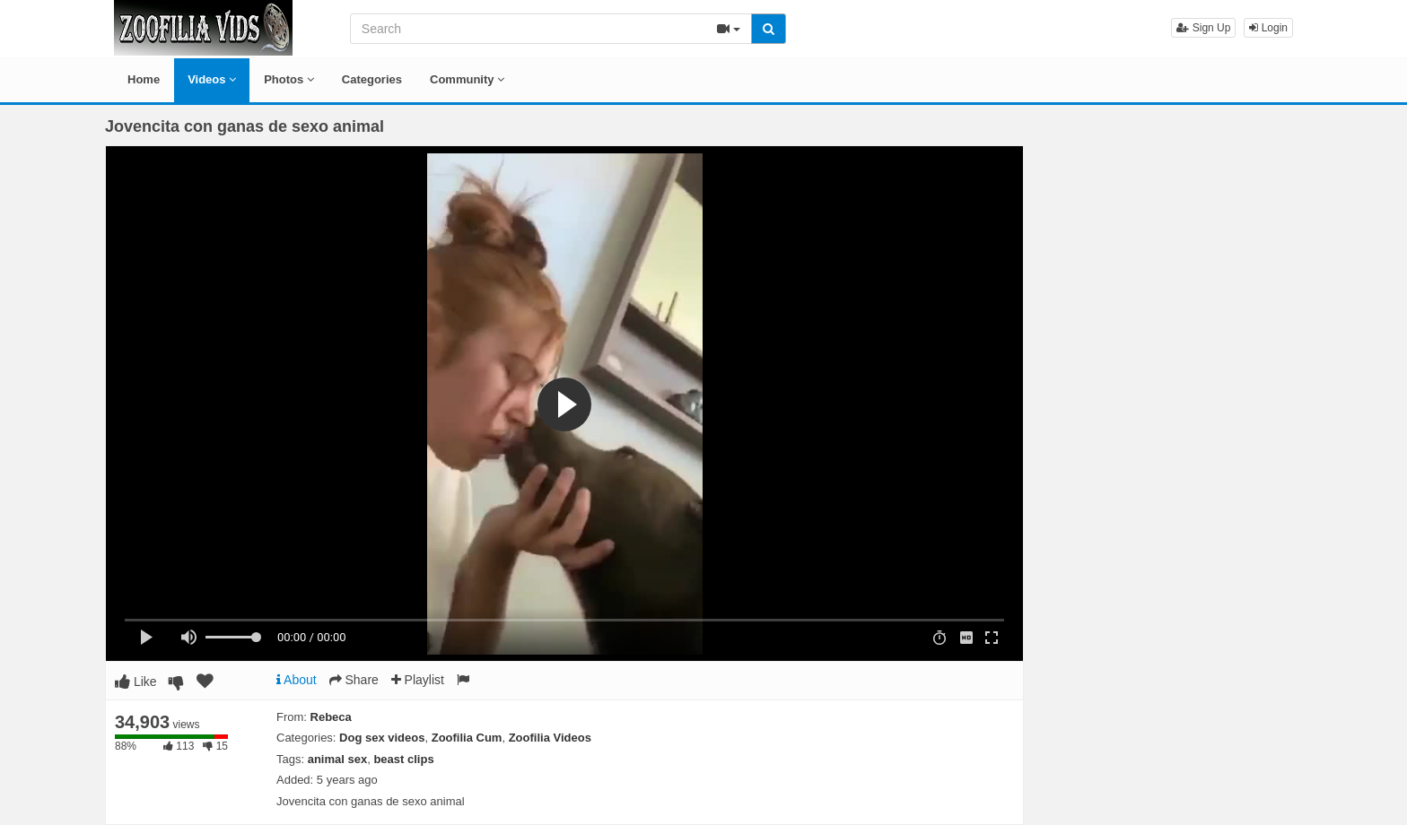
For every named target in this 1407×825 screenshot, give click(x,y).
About (296, 680)
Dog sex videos (381, 737)
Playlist (417, 680)
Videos (212, 79)
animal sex (338, 759)
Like (136, 681)
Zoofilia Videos (550, 737)
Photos (289, 79)
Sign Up (1203, 28)
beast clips (403, 759)
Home (143, 79)
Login (1268, 28)
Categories (372, 79)
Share (354, 680)
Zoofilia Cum (467, 737)
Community (467, 79)
